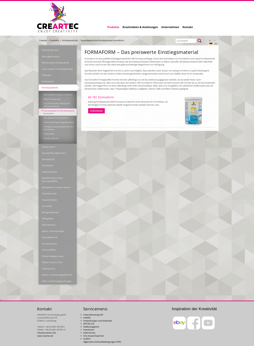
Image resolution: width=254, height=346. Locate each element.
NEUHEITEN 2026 (50, 50)
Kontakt (187, 27)
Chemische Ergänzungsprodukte (58, 122)
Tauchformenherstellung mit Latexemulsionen (57, 105)
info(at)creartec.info (46, 332)
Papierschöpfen (49, 199)
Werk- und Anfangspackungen (56, 281)
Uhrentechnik (48, 268)
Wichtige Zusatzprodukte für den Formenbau (59, 128)
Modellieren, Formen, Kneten (56, 187)
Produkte (113, 27)
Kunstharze (47, 165)
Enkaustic (46, 75)
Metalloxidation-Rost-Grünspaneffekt (52, 179)
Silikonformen (49, 224)
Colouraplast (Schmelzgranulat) (57, 68)
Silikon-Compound (52, 99)
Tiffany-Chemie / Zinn (52, 262)
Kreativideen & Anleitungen (140, 27)
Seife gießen (48, 218)
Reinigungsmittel (50, 212)
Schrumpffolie (49, 249)
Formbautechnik (70, 40)
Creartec (43, 40)
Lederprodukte (49, 171)
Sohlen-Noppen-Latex (53, 256)
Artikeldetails (96, 110)
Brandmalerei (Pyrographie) (55, 62)
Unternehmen (170, 27)
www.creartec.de (45, 335)
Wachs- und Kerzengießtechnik (57, 274)
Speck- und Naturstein (53, 231)
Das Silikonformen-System (56, 117)
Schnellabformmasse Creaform (58, 94)
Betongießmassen (51, 56)
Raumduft (47, 206)
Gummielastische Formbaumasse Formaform (102, 40)
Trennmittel (49, 133)
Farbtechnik (48, 81)
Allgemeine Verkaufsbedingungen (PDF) (102, 341)
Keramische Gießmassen (54, 153)
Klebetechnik (48, 159)
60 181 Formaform (101, 97)
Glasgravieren (48, 146)
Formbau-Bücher (51, 138)
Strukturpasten (49, 243)
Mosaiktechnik (49, 193)
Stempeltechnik (49, 237)
